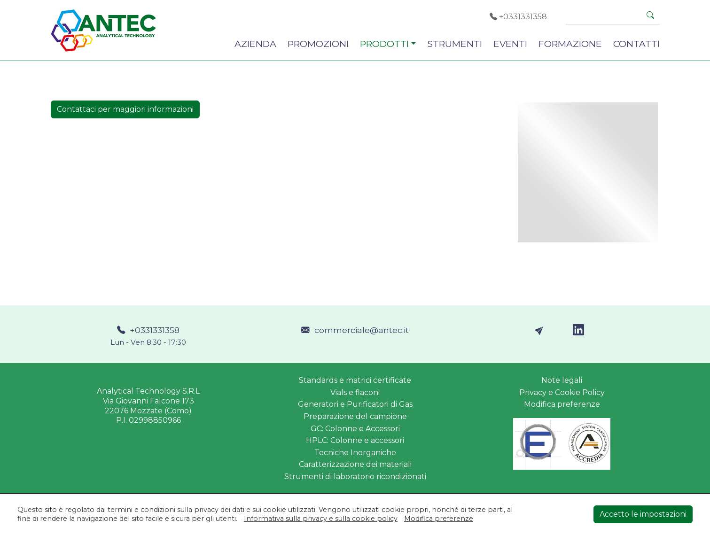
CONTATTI (636, 43)
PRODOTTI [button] (384, 43)
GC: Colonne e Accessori (355, 428)
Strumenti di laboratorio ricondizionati (355, 476)
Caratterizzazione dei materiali (355, 464)
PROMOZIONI (318, 43)
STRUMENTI (454, 43)
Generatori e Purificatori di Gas (355, 404)
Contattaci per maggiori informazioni (125, 109)
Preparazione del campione (355, 416)
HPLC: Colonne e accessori (355, 440)
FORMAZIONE (570, 43)
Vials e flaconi (355, 392)
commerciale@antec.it (355, 330)
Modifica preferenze (562, 404)
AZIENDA (255, 43)
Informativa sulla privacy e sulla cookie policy (321, 518)
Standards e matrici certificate (355, 380)
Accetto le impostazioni (643, 514)
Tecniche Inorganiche (355, 452)
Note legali (561, 380)
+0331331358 (518, 16)
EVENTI (510, 43)
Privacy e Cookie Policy (562, 392)
